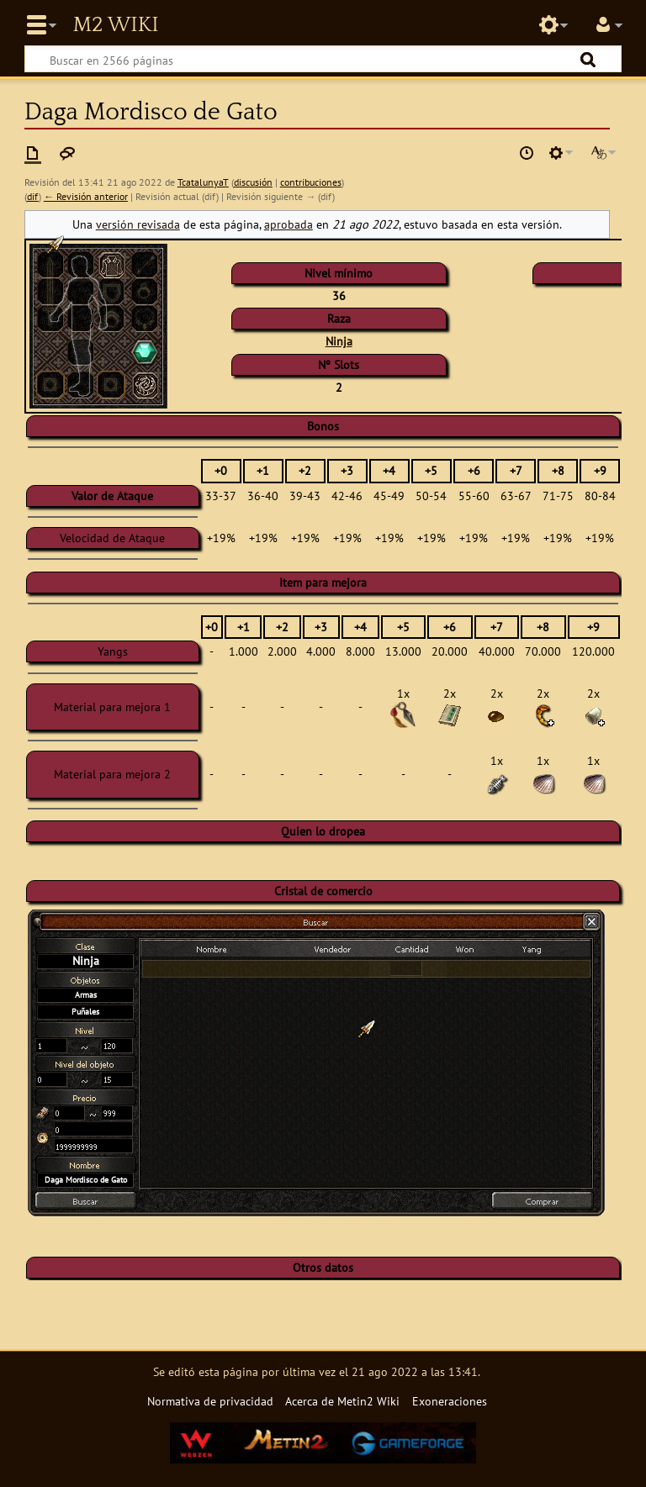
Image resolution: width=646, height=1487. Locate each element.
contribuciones (311, 182)
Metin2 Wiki (115, 25)
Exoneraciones (449, 1401)
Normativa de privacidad (210, 1401)
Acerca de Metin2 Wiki (342, 1401)
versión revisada (138, 224)
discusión (253, 182)
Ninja (339, 341)
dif (33, 196)
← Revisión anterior (86, 196)
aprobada (288, 224)
